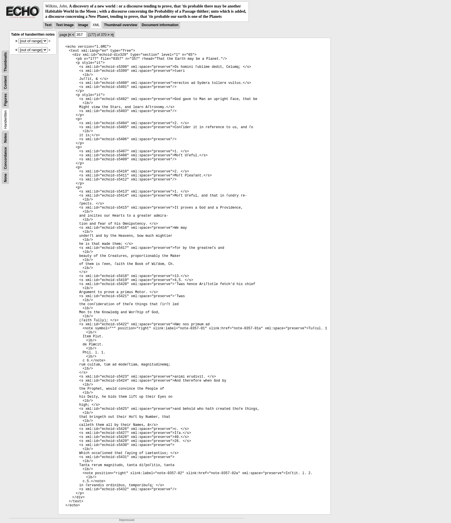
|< (69, 35)
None (5, 178)
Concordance (5, 158)
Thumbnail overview (120, 25)
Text (48, 25)
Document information (160, 25)
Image (83, 25)
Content (5, 82)
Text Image (65, 25)
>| (111, 35)
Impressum (126, 520)
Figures (5, 99)
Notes (5, 138)
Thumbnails (5, 61)
